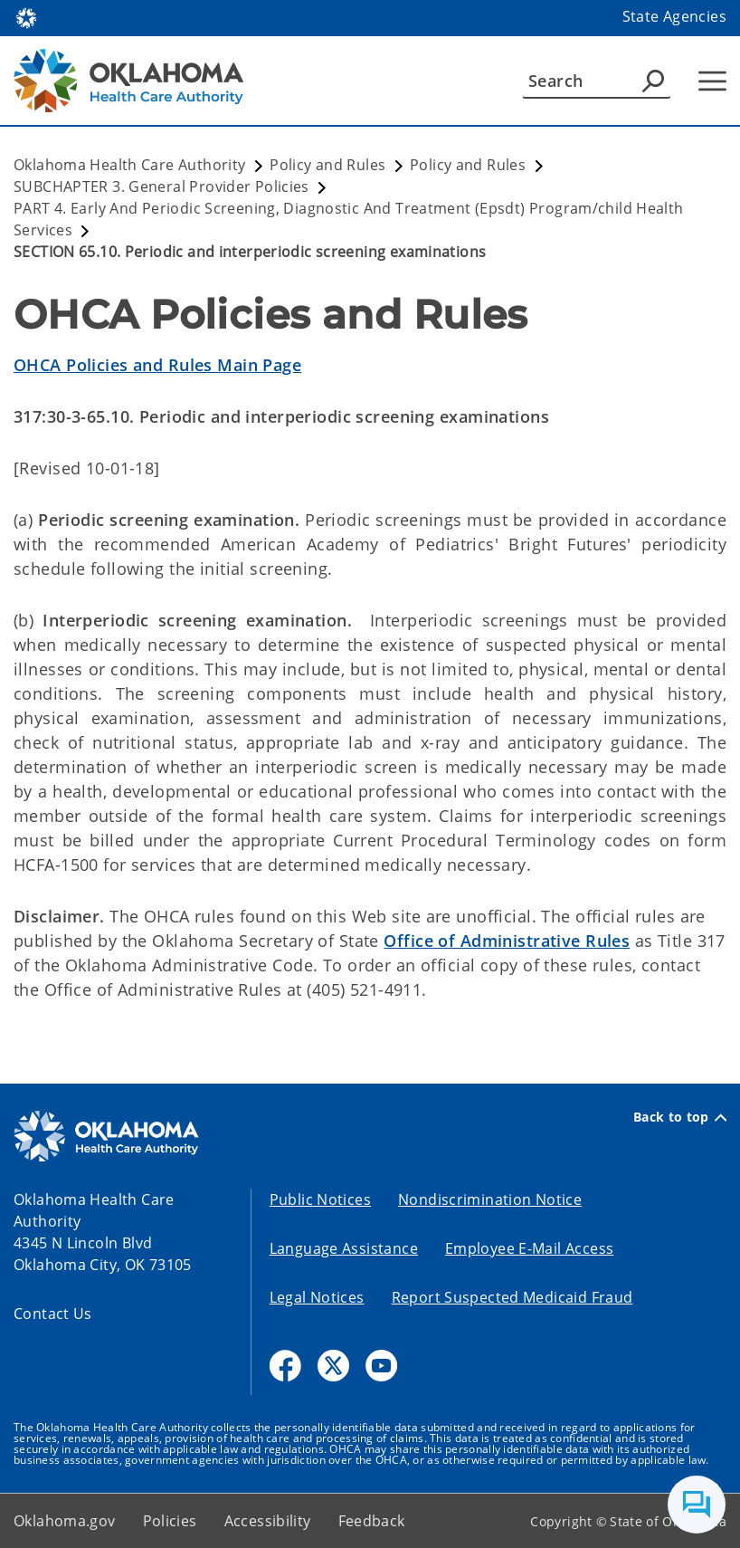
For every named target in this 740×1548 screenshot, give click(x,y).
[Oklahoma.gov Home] (26, 16)
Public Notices (320, 1199)
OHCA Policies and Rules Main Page (157, 365)
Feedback (371, 1521)
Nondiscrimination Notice (490, 1199)
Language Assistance (344, 1248)
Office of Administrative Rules (507, 940)
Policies (170, 1521)
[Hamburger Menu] (712, 81)
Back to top (679, 1117)
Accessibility (267, 1521)
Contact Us (53, 1313)
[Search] (596, 80)
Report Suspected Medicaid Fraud (512, 1297)
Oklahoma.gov (65, 1521)
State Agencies (674, 16)
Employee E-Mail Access (529, 1248)
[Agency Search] (653, 80)
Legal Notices (317, 1297)
